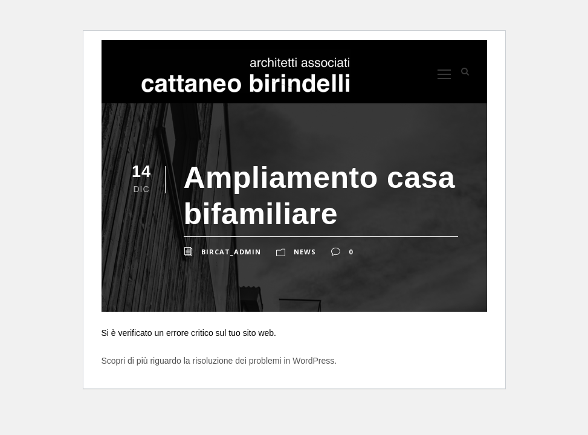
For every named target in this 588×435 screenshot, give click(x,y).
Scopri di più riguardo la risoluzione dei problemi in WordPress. (219, 361)
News (305, 251)
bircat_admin (231, 251)
